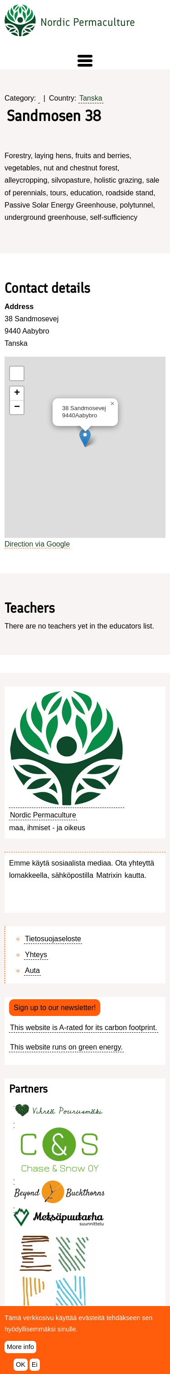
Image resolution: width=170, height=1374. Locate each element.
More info (20, 1346)
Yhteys (36, 954)
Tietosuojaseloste (53, 939)
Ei (35, 1364)
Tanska (90, 98)
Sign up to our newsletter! (55, 1007)
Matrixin (108, 875)
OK (20, 1364)
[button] (85, 61)
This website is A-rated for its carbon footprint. (83, 1027)
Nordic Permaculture (87, 22)
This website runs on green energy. (66, 1047)
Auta (32, 970)
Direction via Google (37, 544)
